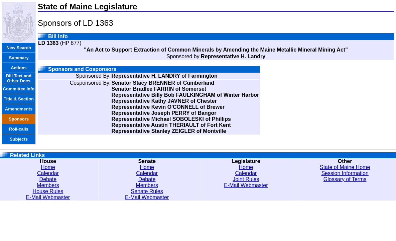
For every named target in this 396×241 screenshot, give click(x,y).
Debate (48, 179)
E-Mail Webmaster (48, 197)
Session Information (344, 173)
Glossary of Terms (345, 179)
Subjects (19, 139)
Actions (19, 67)
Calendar (48, 173)
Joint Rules (246, 179)
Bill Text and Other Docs (18, 78)
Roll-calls (18, 129)
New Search (18, 47)
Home (48, 167)
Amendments (18, 108)
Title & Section (19, 98)
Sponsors (19, 119)
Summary (18, 57)
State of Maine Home (345, 167)
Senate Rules (147, 191)
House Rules (48, 191)
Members (48, 185)
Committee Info (19, 88)
